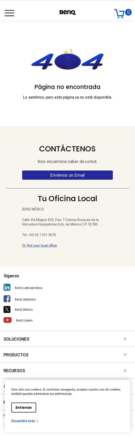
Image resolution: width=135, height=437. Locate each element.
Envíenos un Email (67, 175)
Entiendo (24, 407)
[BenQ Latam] (67, 320)
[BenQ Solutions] (67, 299)
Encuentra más (25, 421)
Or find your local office (39, 245)
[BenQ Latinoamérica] (67, 287)
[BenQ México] (67, 309)
